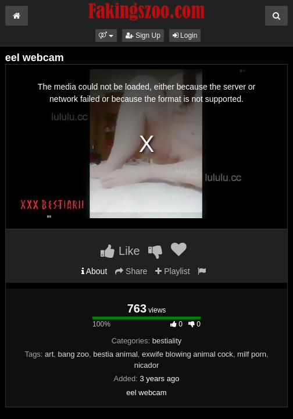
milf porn (251, 354)
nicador (146, 365)
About (94, 271)
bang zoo (74, 354)
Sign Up (143, 35)
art (49, 354)
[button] (106, 35)
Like (120, 250)
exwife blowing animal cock (187, 354)
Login (185, 35)
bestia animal (115, 354)
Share (131, 271)
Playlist (172, 271)
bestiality (167, 340)
